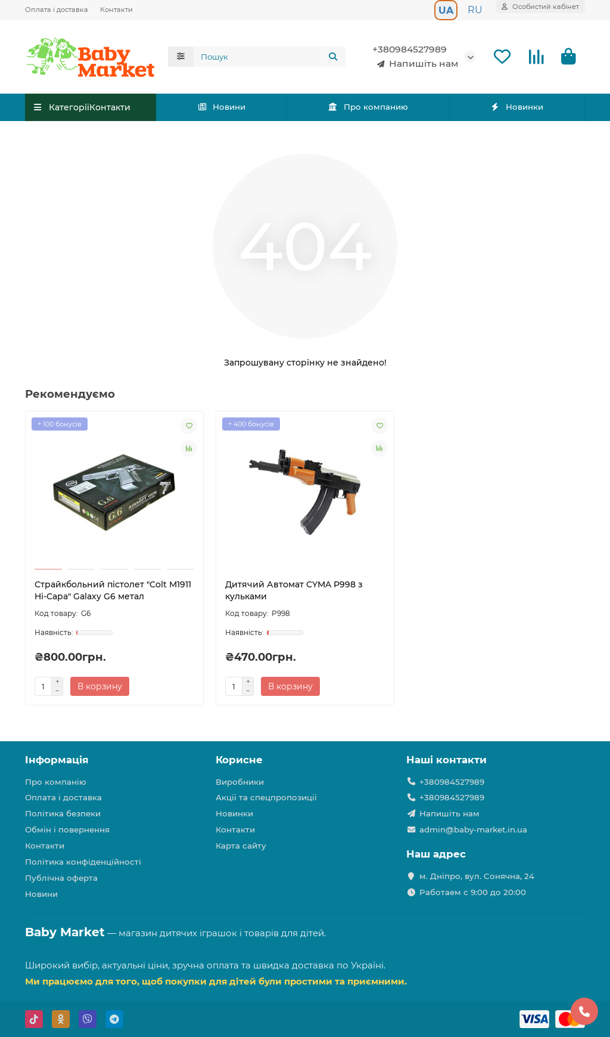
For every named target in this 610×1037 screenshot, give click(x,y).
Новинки (517, 107)
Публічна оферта (61, 878)
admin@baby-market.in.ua (473, 829)
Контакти (116, 9)
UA (445, 10)
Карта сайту (241, 845)
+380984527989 (409, 49)
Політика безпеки (63, 813)
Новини (221, 107)
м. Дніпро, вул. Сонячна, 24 (476, 876)
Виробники (240, 782)
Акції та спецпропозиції (266, 797)
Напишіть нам (415, 63)
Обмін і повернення (67, 829)
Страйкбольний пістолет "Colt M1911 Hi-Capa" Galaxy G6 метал (113, 590)
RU (475, 10)
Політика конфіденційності (83, 861)
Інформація (57, 760)
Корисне (239, 760)
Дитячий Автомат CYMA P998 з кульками (294, 590)
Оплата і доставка (56, 9)
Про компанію (55, 782)
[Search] (270, 57)
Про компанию (368, 107)
